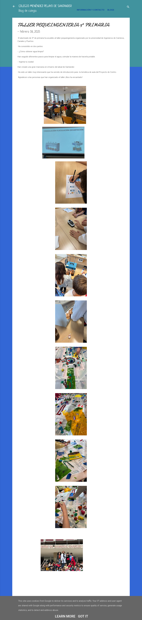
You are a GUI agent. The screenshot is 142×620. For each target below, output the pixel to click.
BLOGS (110, 10)
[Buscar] (128, 7)
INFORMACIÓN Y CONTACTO (90, 10)
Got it (83, 616)
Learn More (65, 616)
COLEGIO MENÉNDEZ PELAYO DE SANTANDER (45, 6)
